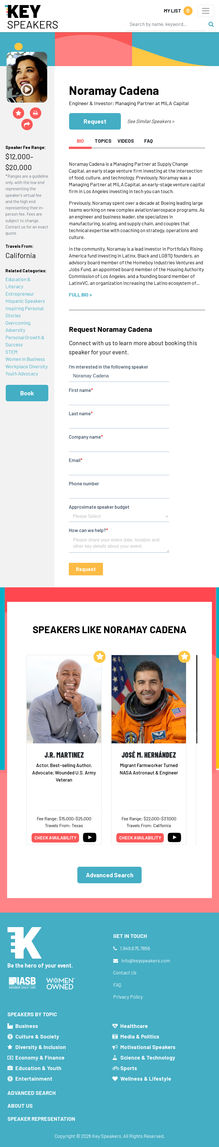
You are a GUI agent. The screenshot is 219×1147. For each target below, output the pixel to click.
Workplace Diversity (26, 366)
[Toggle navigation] (205, 11)
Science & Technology (147, 1057)
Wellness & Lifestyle (145, 1078)
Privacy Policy (128, 996)
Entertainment (33, 1078)
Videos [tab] (125, 141)
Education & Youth (38, 1068)
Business (26, 1026)
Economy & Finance (40, 1057)
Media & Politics (139, 1036)
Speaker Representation (41, 1118)
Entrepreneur (19, 294)
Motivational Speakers (147, 1047)
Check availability (55, 837)
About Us (20, 1105)
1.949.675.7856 (135, 948)
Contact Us (125, 972)
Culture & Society (37, 1036)
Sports (128, 1068)
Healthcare (134, 1026)
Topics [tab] (103, 141)
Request (95, 121)
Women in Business (25, 359)
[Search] (166, 24)
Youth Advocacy (21, 373)
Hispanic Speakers (25, 301)
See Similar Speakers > (150, 121)
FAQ (117, 984)
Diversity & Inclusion (40, 1047)
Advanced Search (109, 874)
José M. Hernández (148, 754)
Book (27, 392)
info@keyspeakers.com (145, 960)
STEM (11, 352)
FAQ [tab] (148, 141)
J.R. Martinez (64, 754)
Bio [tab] (80, 141)
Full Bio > (80, 294)
